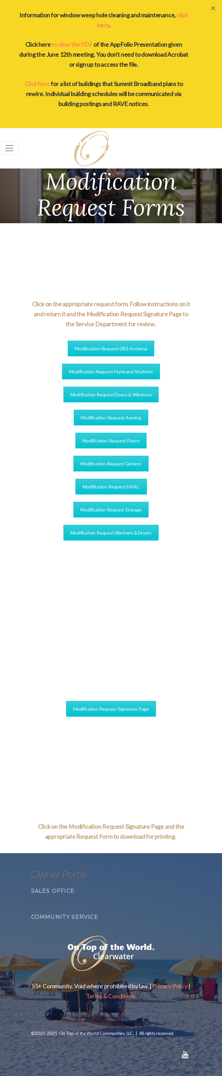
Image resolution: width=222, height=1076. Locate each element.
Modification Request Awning (111, 417)
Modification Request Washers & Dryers (111, 532)
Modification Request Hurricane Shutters (111, 371)
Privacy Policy (169, 986)
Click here (37, 83)
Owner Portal (59, 874)
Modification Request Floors (111, 440)
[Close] (213, 8)
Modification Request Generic (110, 463)
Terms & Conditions (111, 996)
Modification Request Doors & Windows (111, 394)
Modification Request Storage (110, 509)
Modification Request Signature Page (111, 709)
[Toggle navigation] (9, 148)
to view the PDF (71, 44)
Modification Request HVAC (111, 486)
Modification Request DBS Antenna (111, 348)
